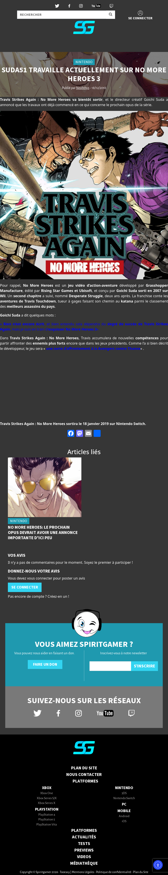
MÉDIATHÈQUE (84, 863)
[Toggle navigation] (9, 44)
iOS (124, 821)
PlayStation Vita (46, 824)
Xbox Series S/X (47, 798)
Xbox (46, 788)
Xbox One (46, 793)
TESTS (84, 844)
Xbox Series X (46, 803)
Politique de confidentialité (113, 872)
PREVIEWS (84, 850)
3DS (124, 793)
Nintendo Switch (124, 798)
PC (124, 804)
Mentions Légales (83, 872)
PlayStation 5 (46, 819)
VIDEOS (84, 857)
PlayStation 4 (46, 814)
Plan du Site (84, 768)
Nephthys (82, 88)
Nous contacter (84, 775)
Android (124, 816)
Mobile (124, 811)
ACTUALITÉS (84, 837)
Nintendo (124, 788)
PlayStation (46, 809)
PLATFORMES (84, 830)
